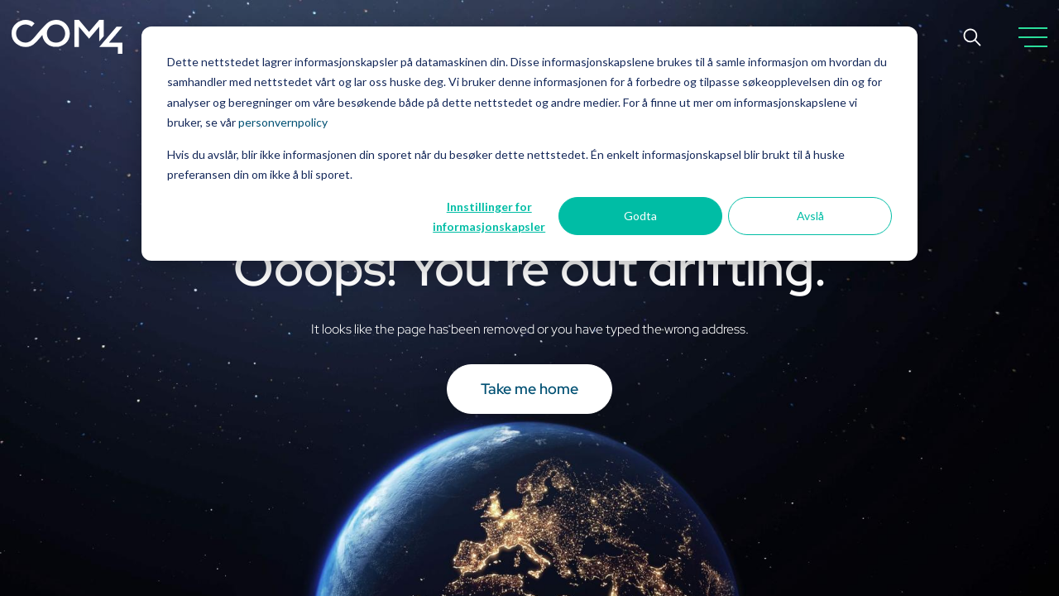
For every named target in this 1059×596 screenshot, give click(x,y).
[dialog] (529, 143)
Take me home (529, 388)
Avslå (810, 216)
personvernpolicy (283, 122)
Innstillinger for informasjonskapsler (489, 216)
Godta (640, 216)
